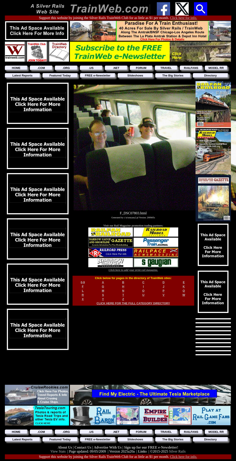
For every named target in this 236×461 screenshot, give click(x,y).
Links (142, 451)
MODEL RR (216, 68)
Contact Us (83, 447)
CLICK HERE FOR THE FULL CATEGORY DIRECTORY (133, 303)
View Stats (58, 451)
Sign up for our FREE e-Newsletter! (151, 447)
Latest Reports (22, 75)
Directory (210, 75)
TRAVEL (166, 68)
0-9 (83, 282)
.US (91, 68)
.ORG (66, 68)
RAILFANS (191, 68)
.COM (41, 68)
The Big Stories (172, 75)
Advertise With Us (108, 447)
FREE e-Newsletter (98, 75)
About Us (65, 447)
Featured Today (60, 75)
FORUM (141, 68)
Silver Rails (177, 451)
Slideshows (135, 75)
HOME (16, 68)
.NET (116, 68)
